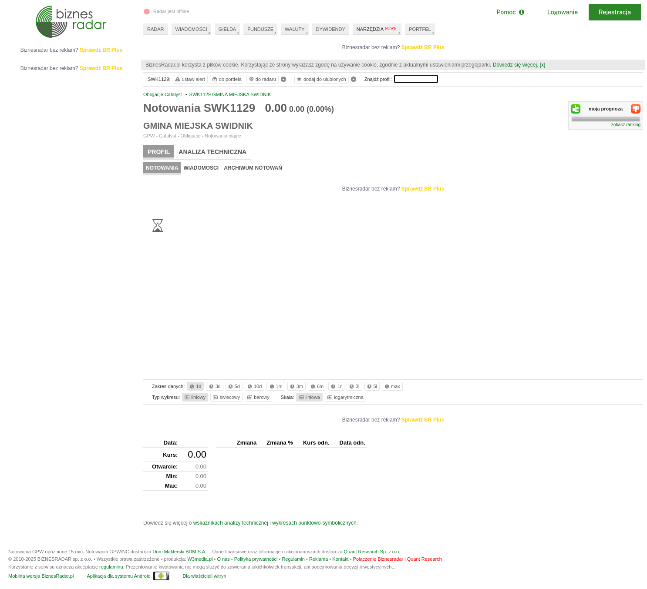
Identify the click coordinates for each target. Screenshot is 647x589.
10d (254, 386)
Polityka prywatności (256, 559)
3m (296, 386)
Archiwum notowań (253, 168)
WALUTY (294, 29)
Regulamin (293, 559)
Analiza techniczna (212, 151)
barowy (257, 397)
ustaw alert (189, 79)
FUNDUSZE (260, 29)
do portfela (226, 79)
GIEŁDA (227, 29)
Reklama (318, 559)
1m (275, 386)
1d (194, 386)
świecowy (226, 397)
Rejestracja (615, 12)
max (391, 386)
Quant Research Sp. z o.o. (372, 551)
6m (316, 386)
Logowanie (562, 12)
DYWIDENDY (330, 29)
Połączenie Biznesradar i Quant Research (397, 559)
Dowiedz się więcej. (516, 65)
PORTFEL (420, 29)
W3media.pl (199, 559)
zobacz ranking (625, 124)
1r (336, 386)
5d (233, 386)
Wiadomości (201, 168)
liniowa (309, 397)
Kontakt (340, 559)
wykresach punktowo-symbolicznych (314, 523)
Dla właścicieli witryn (204, 576)
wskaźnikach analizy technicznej (230, 523)
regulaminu (111, 566)
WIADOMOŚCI (191, 29)
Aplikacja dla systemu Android (118, 576)
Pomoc (510, 12)
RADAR (155, 29)
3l (353, 386)
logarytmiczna (345, 397)
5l (371, 386)
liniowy (194, 397)
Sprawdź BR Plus (423, 47)
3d (214, 386)
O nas (223, 559)
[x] (543, 65)
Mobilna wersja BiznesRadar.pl (41, 576)
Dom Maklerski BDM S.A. (179, 551)
